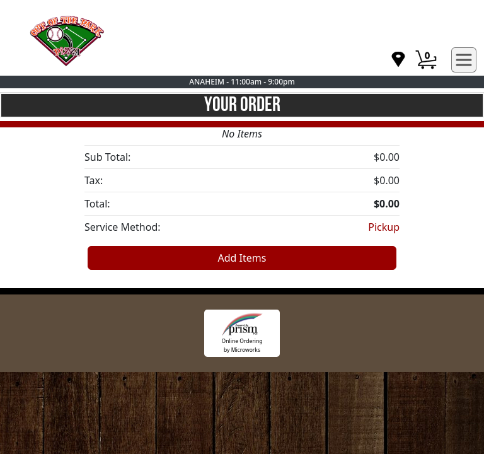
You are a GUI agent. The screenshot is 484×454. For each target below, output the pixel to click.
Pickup (384, 227)
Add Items (242, 258)
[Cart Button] (426, 60)
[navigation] (398, 60)
